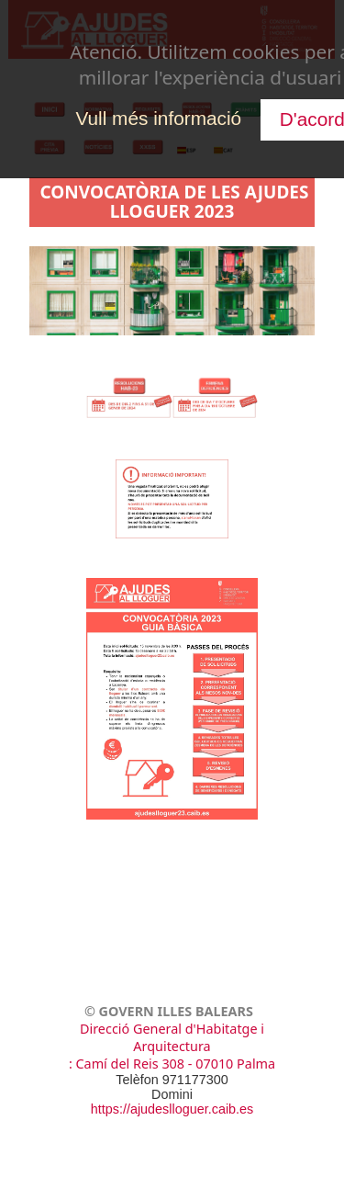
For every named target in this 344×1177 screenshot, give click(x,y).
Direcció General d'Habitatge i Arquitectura (172, 1037)
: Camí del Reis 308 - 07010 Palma (172, 1063)
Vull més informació (158, 118)
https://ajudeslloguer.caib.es (172, 1109)
